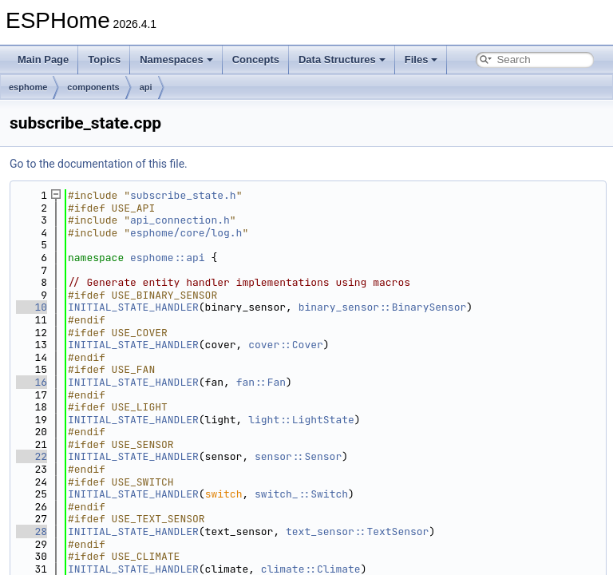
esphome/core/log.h (186, 233)
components (93, 87)
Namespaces (176, 59)
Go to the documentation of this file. (99, 163)
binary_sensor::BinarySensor (383, 307)
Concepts (255, 59)
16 (31, 382)
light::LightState (301, 419)
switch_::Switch (301, 494)
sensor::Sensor (298, 456)
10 (31, 307)
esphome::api (167, 257)
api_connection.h (180, 220)
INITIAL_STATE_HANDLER (133, 307)
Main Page (43, 59)
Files (421, 59)
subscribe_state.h (183, 195)
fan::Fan (261, 382)
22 (31, 456)
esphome (28, 87)
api (146, 87)
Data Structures (342, 59)
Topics (104, 59)
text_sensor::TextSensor (357, 531)
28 (31, 531)
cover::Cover (285, 344)
